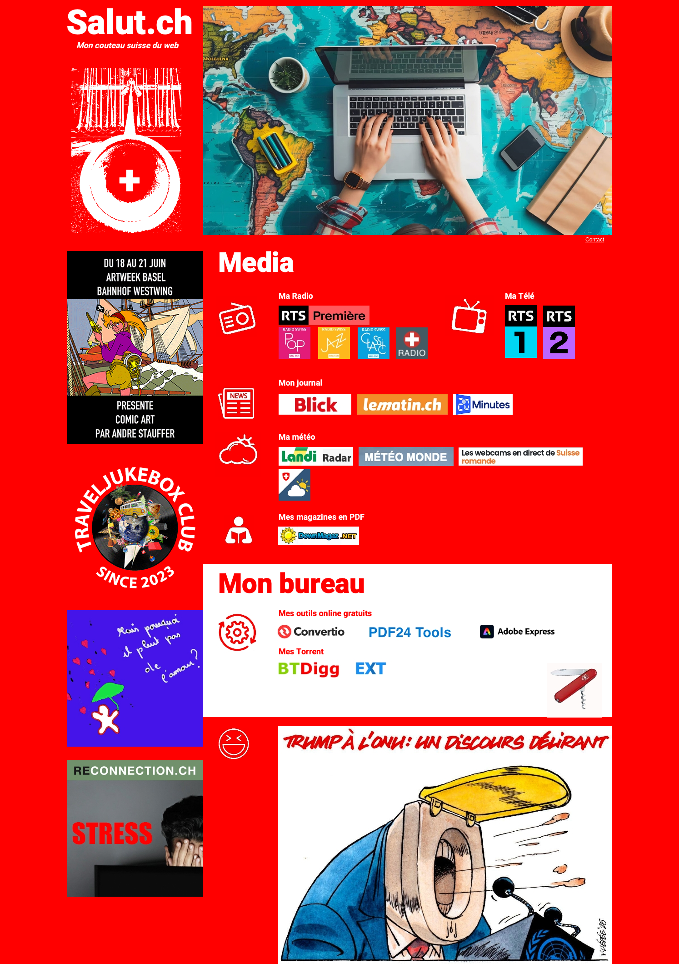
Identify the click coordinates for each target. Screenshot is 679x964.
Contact (594, 239)
